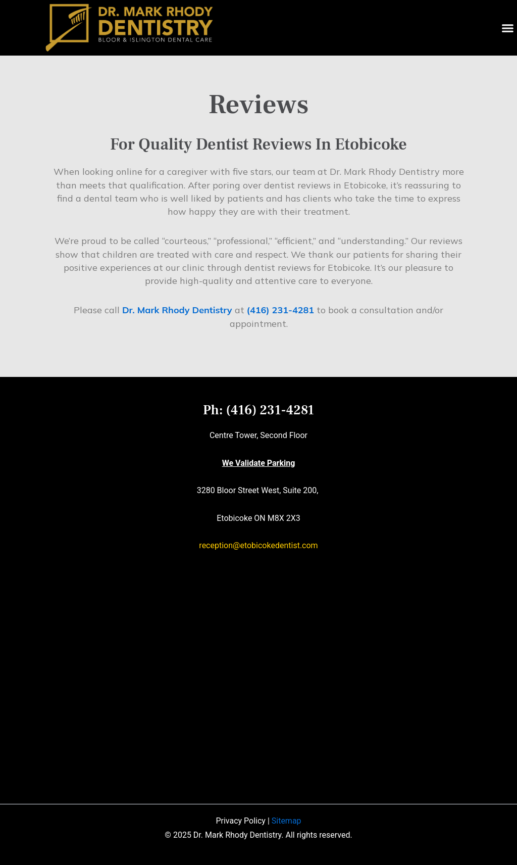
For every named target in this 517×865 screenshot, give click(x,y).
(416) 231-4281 (280, 310)
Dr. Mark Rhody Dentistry (177, 310)
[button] (508, 27)
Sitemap (286, 821)
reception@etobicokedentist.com (258, 545)
